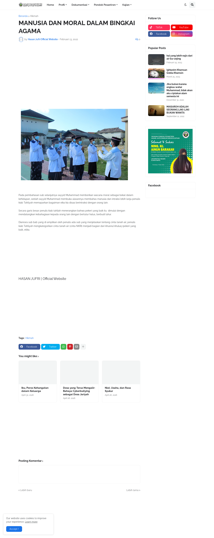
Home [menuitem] (50, 4)
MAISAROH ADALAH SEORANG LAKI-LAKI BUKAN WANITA (178, 109)
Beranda (23, 16)
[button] (185, 5)
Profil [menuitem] (62, 4)
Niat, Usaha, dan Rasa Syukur (118, 389)
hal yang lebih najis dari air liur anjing (179, 57)
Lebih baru (26, 490)
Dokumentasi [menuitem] (79, 4)
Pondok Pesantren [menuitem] (105, 4)
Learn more (31, 521)
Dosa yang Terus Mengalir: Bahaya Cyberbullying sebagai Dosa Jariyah (79, 391)
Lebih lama (132, 490)
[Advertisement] (79, 69)
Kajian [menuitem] (126, 4)
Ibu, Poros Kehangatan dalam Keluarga (34, 389)
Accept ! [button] (14, 529)
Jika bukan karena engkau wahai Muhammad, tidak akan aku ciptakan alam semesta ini (179, 90)
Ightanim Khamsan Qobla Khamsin (177, 71)
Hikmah (34, 16)
